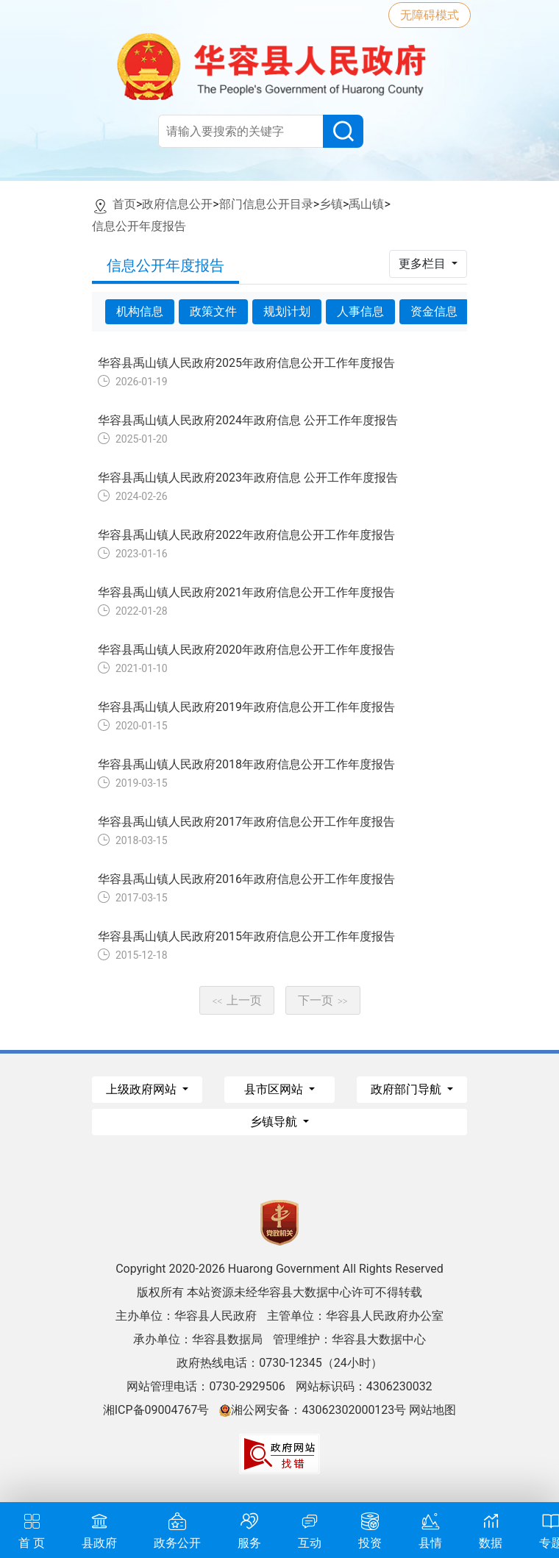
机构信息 (139, 311)
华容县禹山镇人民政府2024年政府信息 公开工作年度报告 (248, 420)
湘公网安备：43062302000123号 (312, 1410)
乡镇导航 (275, 1122)
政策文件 (213, 311)
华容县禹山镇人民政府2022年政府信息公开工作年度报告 (246, 535)
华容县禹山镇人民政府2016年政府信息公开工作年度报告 (246, 879)
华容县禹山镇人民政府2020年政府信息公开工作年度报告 (246, 650)
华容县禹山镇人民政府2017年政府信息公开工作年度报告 (246, 822)
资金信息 (433, 311)
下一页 (323, 1000)
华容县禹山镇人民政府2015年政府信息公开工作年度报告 (246, 936)
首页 (124, 204)
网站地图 (432, 1410)
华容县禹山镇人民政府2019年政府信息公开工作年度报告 (246, 707)
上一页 (237, 1000)
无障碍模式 (429, 15)
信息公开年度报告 (139, 226)
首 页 (31, 1529)
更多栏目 (424, 264)
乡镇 (331, 204)
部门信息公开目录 (266, 204)
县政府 (99, 1529)
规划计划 (286, 311)
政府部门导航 (407, 1089)
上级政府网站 (142, 1089)
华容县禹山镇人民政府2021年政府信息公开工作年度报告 (246, 592)
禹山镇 (366, 204)
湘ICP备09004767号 (156, 1410)
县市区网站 (275, 1089)
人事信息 (360, 311)
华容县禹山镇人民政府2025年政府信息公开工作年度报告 (246, 363)
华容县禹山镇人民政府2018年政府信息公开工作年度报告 (246, 764)
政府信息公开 (177, 204)
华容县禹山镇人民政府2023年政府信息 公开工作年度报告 (248, 478)
